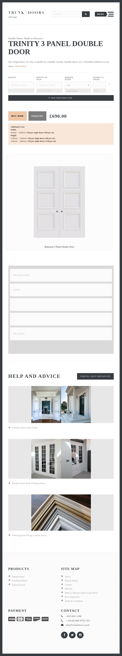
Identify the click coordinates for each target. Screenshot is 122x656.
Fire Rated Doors (19, 581)
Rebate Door (69, 78)
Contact (68, 585)
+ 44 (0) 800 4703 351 (78, 620)
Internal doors (18, 577)
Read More (21, 66)
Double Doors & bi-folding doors (28, 483)
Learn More (72, 91)
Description (21, 275)
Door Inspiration (72, 597)
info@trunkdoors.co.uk (78, 625)
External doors (18, 585)
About (67, 577)
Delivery (19, 334)
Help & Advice (71, 581)
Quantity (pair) (98, 78)
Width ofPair (42, 78)
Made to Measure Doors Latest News (81, 593)
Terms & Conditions (74, 601)
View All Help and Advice (95, 376)
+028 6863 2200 (73, 616)
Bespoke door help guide (24, 427)
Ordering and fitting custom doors (29, 535)
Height (12, 77)
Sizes (16, 290)
